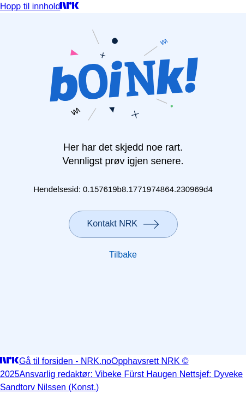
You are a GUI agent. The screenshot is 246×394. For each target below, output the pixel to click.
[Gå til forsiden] (69, 6)
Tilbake (123, 254)
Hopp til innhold (30, 6)
